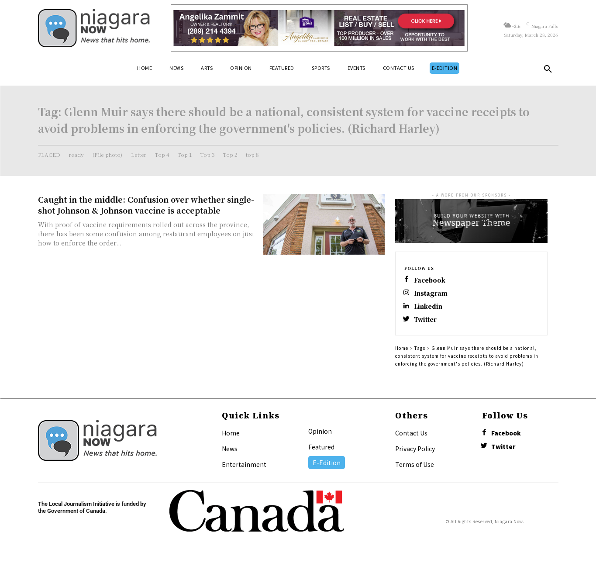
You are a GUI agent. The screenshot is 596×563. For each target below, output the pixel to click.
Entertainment (244, 467)
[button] (547, 70)
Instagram (432, 294)
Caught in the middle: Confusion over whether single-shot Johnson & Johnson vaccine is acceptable (146, 204)
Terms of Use (414, 467)
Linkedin (429, 308)
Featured (321, 450)
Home (401, 351)
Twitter (427, 322)
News (230, 451)
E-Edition (327, 465)
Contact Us (411, 436)
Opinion (320, 434)
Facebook (431, 280)
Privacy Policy (415, 451)
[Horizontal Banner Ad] (319, 28)
